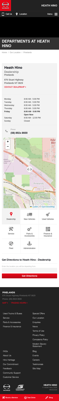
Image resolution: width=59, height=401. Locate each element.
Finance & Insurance (48, 231)
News (35, 326)
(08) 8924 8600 (19, 133)
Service (11, 230)
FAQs (5, 351)
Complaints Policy (40, 339)
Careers (36, 360)
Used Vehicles (48, 215)
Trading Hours (18, 303)
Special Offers (39, 313)
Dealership (11, 215)
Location (21, 14)
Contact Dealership (14, 87)
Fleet (11, 244)
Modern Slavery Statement (39, 345)
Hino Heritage (9, 360)
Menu (52, 14)
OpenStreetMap (48, 207)
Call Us (6, 14)
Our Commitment (10, 364)
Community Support (12, 373)
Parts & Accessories (29, 231)
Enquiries (36, 322)
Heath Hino (49, 5)
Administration (29, 244)
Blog (35, 351)
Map (4, 303)
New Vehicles (29, 215)
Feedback (7, 368)
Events (36, 355)
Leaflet (34, 207)
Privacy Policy (39, 335)
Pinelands (27, 52)
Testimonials (38, 364)
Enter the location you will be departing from (29, 268)
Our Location (15, 52)
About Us (7, 355)
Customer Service (11, 377)
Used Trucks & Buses (12, 313)
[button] (29, 169)
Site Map (36, 368)
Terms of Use (38, 331)
